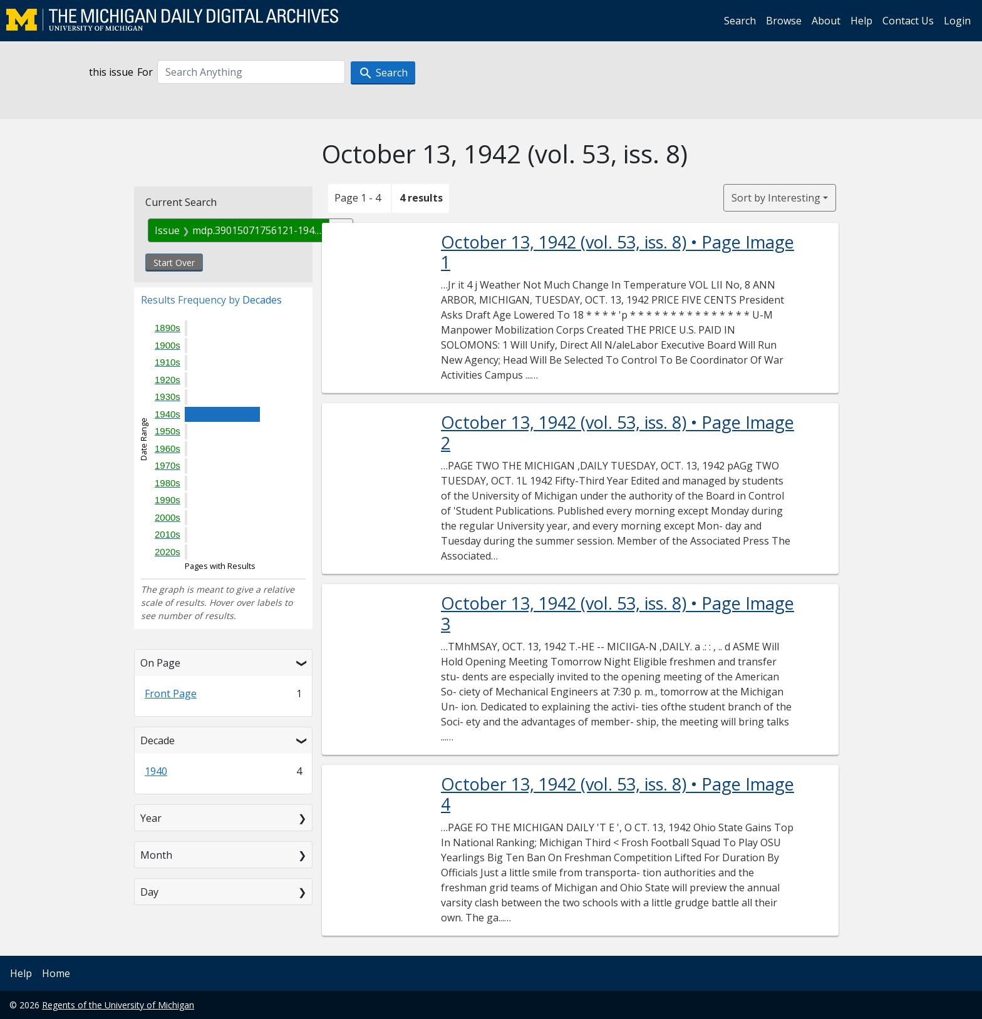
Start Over (174, 263)
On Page (160, 663)
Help (861, 21)
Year (151, 818)
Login (957, 21)
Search (740, 21)
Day (149, 892)
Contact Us (908, 21)
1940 (156, 771)
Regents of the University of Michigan (118, 1005)
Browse (784, 21)
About (826, 21)
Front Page (171, 693)
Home (56, 973)
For (145, 72)
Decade (157, 740)
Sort (775, 198)
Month (156, 855)
